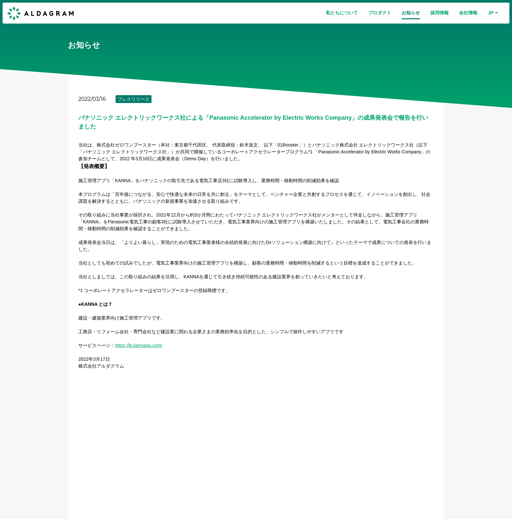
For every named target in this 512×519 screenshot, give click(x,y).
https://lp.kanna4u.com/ (138, 345)
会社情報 (468, 12)
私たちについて (342, 12)
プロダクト (379, 12)
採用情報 (439, 12)
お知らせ (411, 12)
